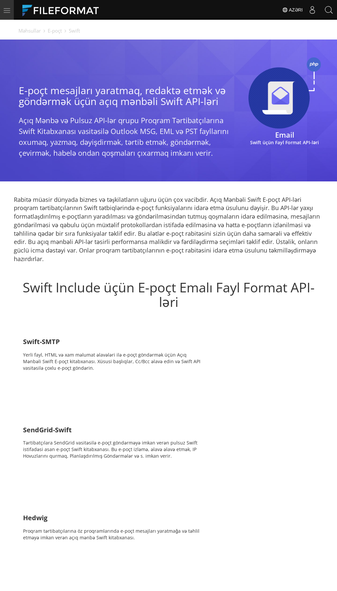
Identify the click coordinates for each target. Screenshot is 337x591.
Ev (59, 549)
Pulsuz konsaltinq (77, 558)
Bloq (120, 558)
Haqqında (242, 558)
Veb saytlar (185, 558)
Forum (239, 549)
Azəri (292, 10)
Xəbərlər (182, 549)
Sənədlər (125, 549)
